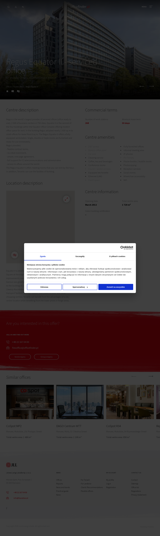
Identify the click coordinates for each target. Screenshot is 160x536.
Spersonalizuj (80, 287)
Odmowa (44, 287)
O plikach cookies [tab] (117, 256)
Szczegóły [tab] (79, 256)
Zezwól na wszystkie (116, 287)
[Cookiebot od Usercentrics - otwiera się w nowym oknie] (122, 248)
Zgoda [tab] (43, 256)
